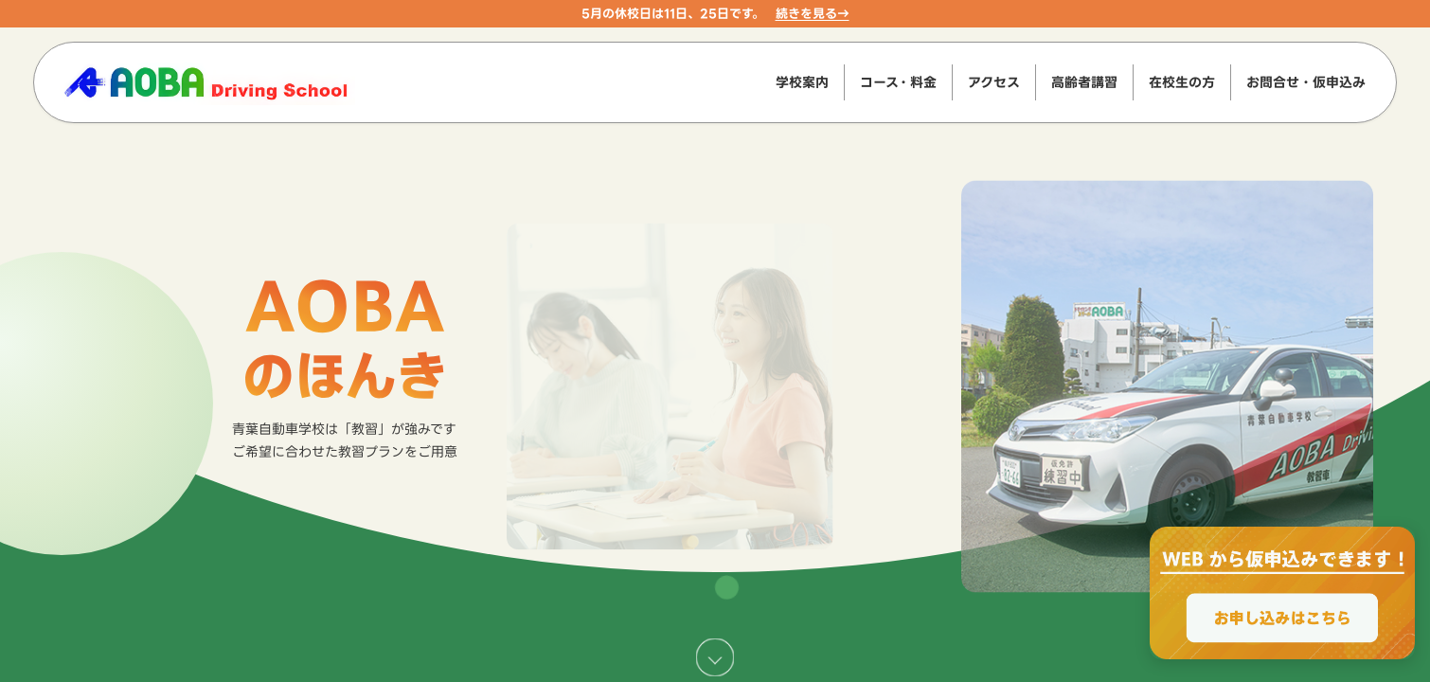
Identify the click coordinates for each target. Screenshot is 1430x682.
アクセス (994, 82)
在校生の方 (1182, 82)
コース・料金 (898, 82)
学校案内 (802, 82)
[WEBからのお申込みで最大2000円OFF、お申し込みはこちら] (1282, 593)
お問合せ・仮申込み (1306, 82)
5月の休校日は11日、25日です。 (672, 13)
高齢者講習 (1084, 82)
